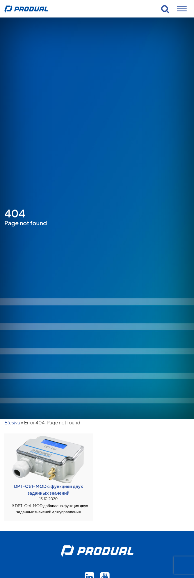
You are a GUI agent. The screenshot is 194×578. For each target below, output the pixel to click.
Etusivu (12, 422)
